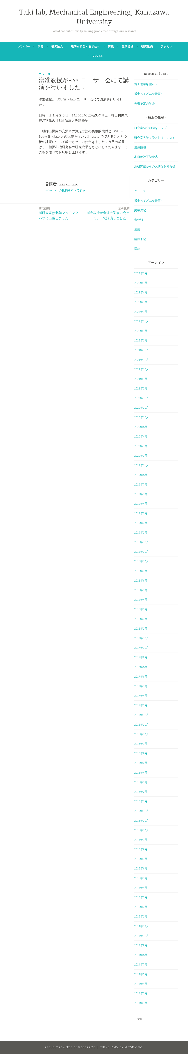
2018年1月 (140, 628)
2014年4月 (140, 984)
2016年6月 (140, 763)
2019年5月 (140, 494)
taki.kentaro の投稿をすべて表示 (64, 190)
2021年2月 (140, 388)
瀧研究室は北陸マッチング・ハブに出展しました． (60, 213)
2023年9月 (140, 283)
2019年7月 (140, 484)
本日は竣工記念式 (146, 157)
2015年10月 (141, 830)
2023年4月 (140, 292)
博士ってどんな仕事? (148, 93)
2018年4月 (140, 599)
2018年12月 (141, 542)
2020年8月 (140, 427)
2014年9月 (140, 945)
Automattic (133, 1047)
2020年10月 (141, 417)
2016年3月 (140, 782)
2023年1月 (140, 311)
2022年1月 (140, 340)
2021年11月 (141, 360)
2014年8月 (140, 955)
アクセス (167, 46)
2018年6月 (140, 580)
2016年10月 (141, 734)
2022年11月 (141, 321)
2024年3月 (140, 273)
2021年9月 (140, 379)
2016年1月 (140, 801)
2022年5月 (140, 331)
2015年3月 (140, 897)
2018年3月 (140, 609)
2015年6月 (140, 868)
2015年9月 (140, 840)
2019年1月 (140, 532)
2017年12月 (141, 638)
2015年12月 (141, 811)
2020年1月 (140, 455)
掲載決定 (140, 210)
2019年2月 (140, 523)
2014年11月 (141, 936)
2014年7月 (140, 964)
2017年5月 (140, 686)
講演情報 (140, 147)
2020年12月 (141, 398)
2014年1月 (140, 1003)
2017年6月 (140, 676)
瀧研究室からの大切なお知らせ (154, 166)
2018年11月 (141, 551)
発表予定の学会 (144, 103)
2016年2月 (140, 791)
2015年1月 (140, 916)
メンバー (24, 46)
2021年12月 (141, 350)
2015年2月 (140, 907)
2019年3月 (140, 513)
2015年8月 (140, 849)
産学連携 (127, 46)
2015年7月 (140, 859)
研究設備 (147, 46)
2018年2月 (140, 619)
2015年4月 (140, 888)
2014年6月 (140, 974)
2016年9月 (140, 743)
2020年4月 (140, 436)
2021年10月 (141, 369)
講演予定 (140, 239)
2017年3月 (140, 705)
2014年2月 (140, 993)
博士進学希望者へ (146, 84)
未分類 (138, 220)
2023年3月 (140, 302)
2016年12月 (141, 715)
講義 (111, 46)
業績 (137, 229)
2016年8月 (140, 753)
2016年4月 (140, 772)
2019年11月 (141, 465)
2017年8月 (140, 667)
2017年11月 (141, 647)
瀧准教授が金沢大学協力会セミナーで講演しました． (107, 213)
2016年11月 (141, 724)
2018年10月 (141, 561)
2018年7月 (140, 571)
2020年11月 (141, 407)
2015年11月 (141, 820)
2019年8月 (140, 475)
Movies (98, 56)
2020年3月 (140, 446)
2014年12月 (141, 926)
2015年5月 (140, 878)
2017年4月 (140, 695)
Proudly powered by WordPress (70, 1047)
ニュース (44, 74)
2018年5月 (140, 590)
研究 (41, 46)
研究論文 (57, 46)
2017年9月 (140, 657)
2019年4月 (140, 503)
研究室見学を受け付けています (154, 137)
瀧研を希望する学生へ (85, 46)
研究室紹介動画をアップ (150, 128)
